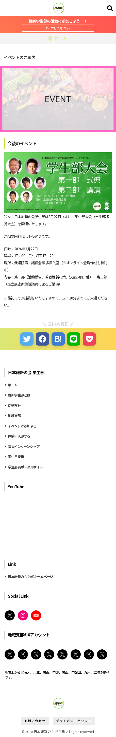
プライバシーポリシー (74, 721)
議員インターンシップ (23, 446)
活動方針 (14, 405)
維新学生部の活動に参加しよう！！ (58, 21)
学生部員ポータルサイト (25, 466)
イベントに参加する (22, 425)
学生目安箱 (16, 456)
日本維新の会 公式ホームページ (30, 576)
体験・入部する (19, 436)
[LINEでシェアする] (73, 339)
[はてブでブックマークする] (58, 339)
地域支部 (14, 415)
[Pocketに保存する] (89, 339)
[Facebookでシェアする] (42, 339)
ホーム (13, 384)
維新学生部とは (19, 395)
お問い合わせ (35, 721)
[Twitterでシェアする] (27, 339)
